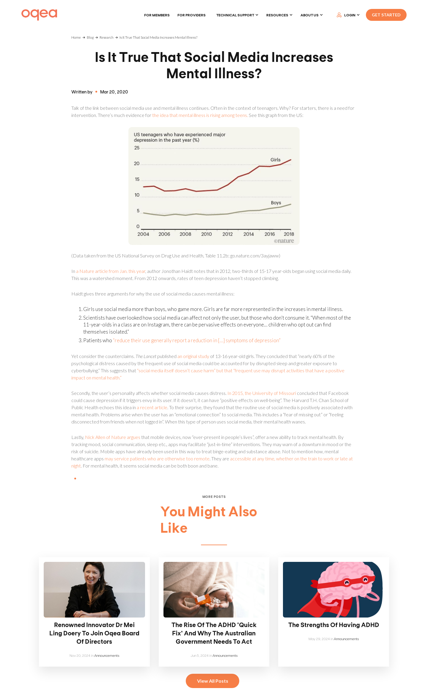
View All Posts (212, 681)
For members (157, 15)
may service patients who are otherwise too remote (157, 458)
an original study (193, 356)
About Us (309, 15)
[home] (39, 15)
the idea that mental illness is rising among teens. (200, 115)
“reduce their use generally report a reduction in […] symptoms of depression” (197, 340)
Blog (90, 37)
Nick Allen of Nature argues (112, 437)
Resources (277, 15)
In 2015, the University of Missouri (261, 393)
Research (107, 37)
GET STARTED (386, 14)
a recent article (152, 407)
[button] (237, 15)
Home (76, 37)
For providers (191, 15)
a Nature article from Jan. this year (110, 271)
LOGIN (349, 15)
